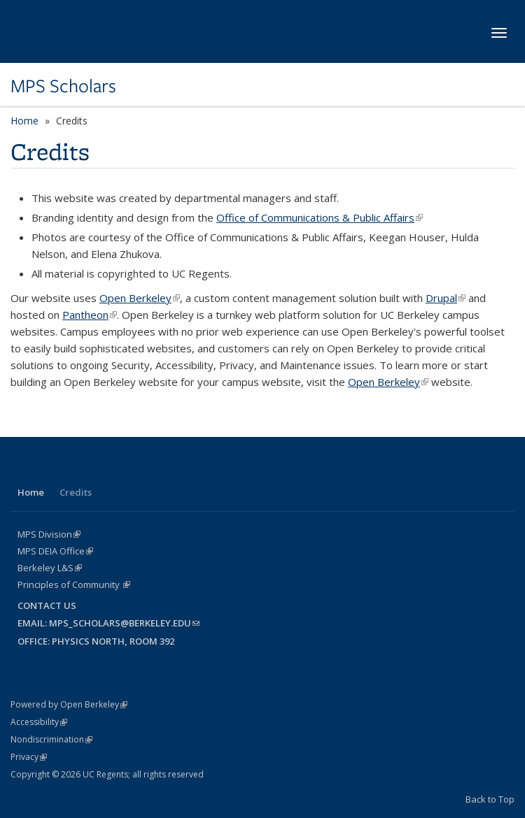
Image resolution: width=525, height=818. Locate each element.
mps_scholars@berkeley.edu (124, 623)
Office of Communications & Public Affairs (319, 217)
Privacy (28, 757)
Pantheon (89, 315)
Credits (75, 492)
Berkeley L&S (50, 567)
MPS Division (49, 534)
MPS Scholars (63, 86)
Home (24, 120)
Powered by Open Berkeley (68, 704)
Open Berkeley (139, 298)
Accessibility (38, 722)
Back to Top (489, 799)
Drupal (445, 298)
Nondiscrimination (51, 739)
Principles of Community (74, 584)
